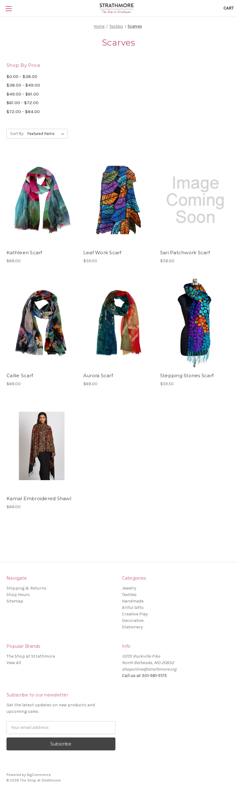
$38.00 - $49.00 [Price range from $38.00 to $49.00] (23, 85)
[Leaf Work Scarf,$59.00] (118, 200)
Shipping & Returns (26, 588)
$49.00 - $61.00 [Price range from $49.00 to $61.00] (22, 94)
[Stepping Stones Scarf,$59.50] (195, 323)
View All (13, 662)
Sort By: (17, 133)
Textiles (129, 594)
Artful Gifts (133, 607)
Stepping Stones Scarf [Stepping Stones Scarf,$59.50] (187, 375)
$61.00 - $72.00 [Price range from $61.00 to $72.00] (22, 102)
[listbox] (47, 133)
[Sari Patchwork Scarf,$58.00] (195, 200)
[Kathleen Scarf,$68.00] (41, 200)
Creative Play (135, 614)
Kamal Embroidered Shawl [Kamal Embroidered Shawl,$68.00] (38, 498)
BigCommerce (39, 775)
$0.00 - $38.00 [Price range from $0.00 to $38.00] (21, 76)
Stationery (132, 627)
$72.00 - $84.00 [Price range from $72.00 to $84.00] (23, 111)
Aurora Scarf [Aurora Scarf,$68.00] (98, 375)
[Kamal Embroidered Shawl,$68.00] (41, 446)
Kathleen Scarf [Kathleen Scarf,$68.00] (24, 252)
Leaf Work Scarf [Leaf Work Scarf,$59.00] (102, 252)
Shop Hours (18, 594)
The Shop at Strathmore (30, 656)
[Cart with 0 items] (228, 8)
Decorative (132, 620)
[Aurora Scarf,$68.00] (118, 323)
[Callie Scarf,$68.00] (41, 323)
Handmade (132, 601)
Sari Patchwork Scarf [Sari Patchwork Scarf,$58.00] (185, 252)
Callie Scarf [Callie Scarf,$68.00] (19, 375)
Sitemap (14, 601)
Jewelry (129, 588)
